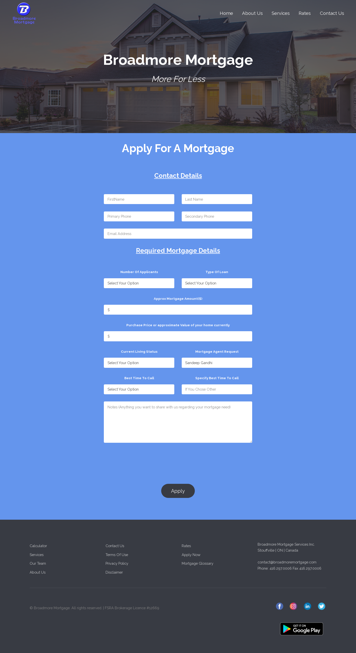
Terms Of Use (117, 555)
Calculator (38, 546)
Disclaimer (114, 572)
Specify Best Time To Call (217, 378)
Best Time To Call (139, 378)
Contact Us (332, 13)
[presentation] (141, 459)
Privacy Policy (117, 563)
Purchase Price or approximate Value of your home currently (178, 325)
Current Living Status (139, 351)
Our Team (38, 563)
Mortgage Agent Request (217, 351)
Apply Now (191, 555)
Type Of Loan (216, 272)
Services (281, 13)
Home (226, 13)
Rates (305, 13)
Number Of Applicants (139, 272)
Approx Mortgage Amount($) (178, 299)
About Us (252, 13)
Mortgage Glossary (197, 563)
